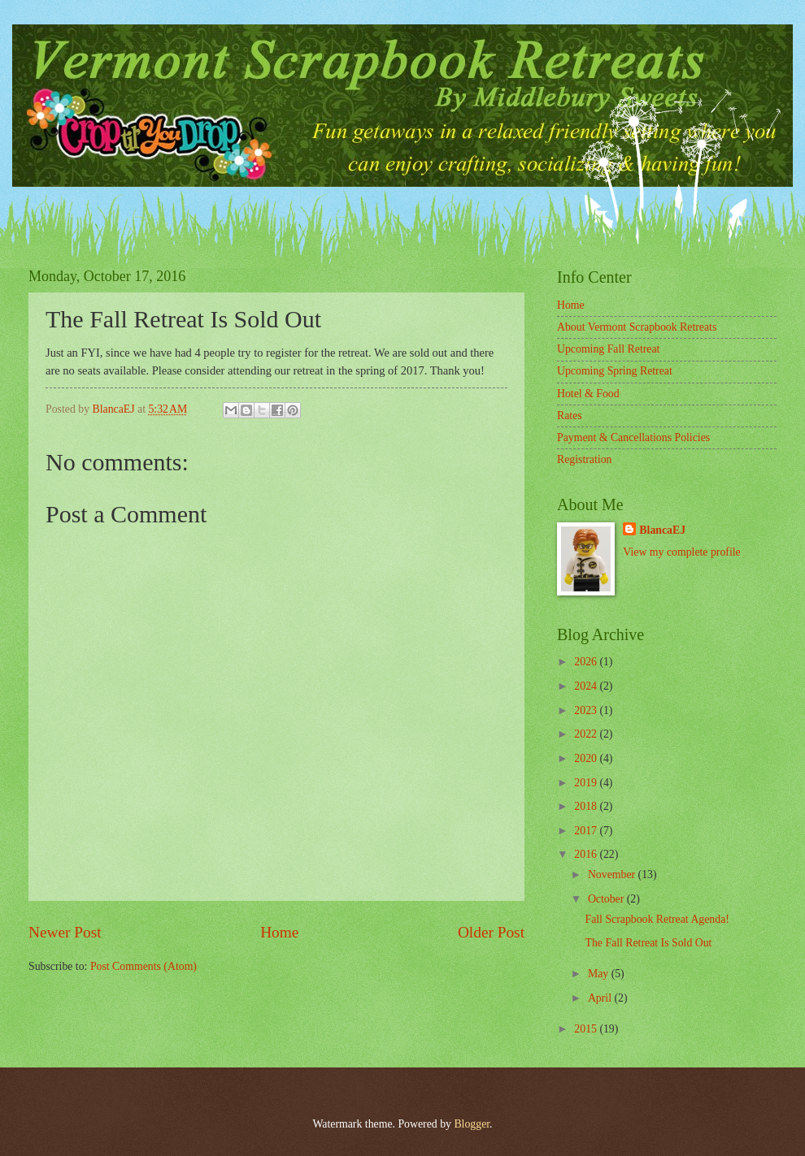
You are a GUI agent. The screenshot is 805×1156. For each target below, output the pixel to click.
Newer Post (65, 932)
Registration (584, 459)
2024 (586, 686)
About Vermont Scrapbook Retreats (636, 327)
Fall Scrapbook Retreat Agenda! (657, 919)
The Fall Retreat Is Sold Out (648, 943)
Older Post (491, 932)
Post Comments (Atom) (143, 966)
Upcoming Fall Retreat (608, 349)
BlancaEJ (662, 530)
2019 (586, 783)
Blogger (472, 1124)
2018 (586, 806)
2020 (586, 758)
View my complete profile (681, 552)
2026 (586, 662)
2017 (586, 831)
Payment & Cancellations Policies (633, 437)
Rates (569, 415)
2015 (586, 1029)
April (601, 998)
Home (279, 932)
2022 (586, 734)
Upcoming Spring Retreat (614, 371)
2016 (586, 854)
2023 (586, 710)
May (599, 974)
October (607, 899)
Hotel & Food (588, 393)
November (613, 874)
